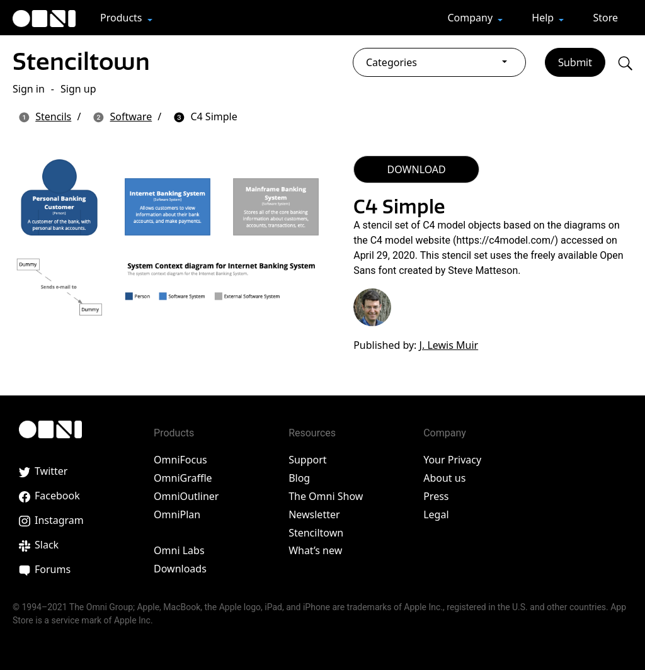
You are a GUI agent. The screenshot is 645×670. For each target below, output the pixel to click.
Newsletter (314, 514)
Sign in (29, 89)
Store (605, 18)
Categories (391, 62)
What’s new (315, 550)
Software (131, 116)
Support (307, 460)
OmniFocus (180, 460)
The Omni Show (325, 496)
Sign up (78, 89)
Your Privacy (452, 460)
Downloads (180, 569)
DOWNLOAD (416, 169)
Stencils (53, 116)
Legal (435, 514)
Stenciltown (81, 61)
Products (122, 18)
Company (471, 18)
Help (544, 18)
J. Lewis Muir (449, 345)
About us (444, 478)
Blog (299, 478)
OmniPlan (177, 514)
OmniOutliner (186, 496)
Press (435, 496)
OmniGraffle (183, 478)
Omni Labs (179, 550)
